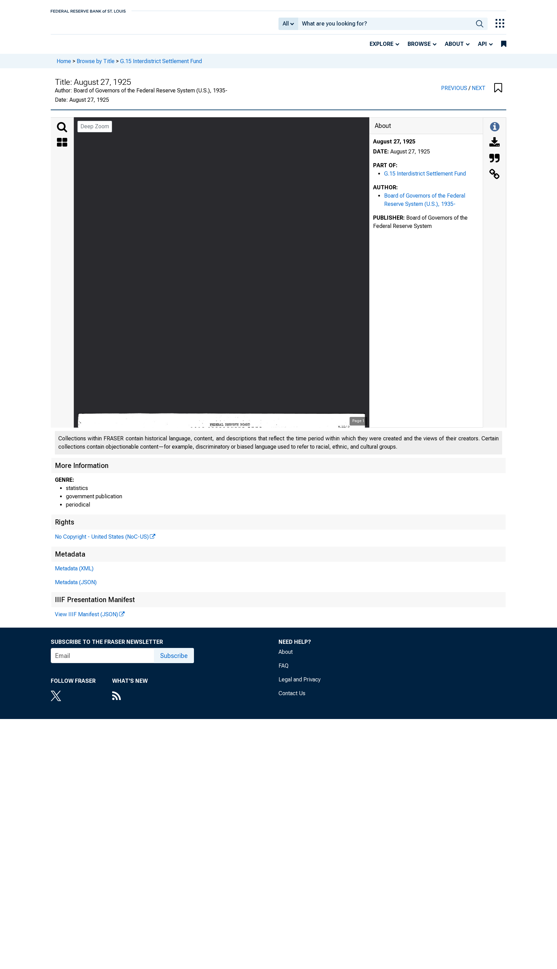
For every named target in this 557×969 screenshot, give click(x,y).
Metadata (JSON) (76, 587)
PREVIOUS (455, 93)
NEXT (479, 93)
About (454, 49)
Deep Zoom (94, 131)
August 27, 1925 (394, 146)
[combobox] (385, 26)
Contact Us (291, 698)
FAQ (283, 670)
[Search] (62, 132)
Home (64, 65)
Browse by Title (96, 65)
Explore (381, 49)
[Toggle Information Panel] (494, 132)
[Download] (494, 148)
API (482, 49)
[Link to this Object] (494, 179)
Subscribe (174, 660)
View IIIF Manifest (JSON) (86, 619)
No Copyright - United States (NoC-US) (102, 541)
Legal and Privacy (299, 684)
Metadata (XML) (74, 573)
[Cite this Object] (494, 164)
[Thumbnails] (62, 148)
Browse (419, 49)
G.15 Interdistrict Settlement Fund (161, 65)
